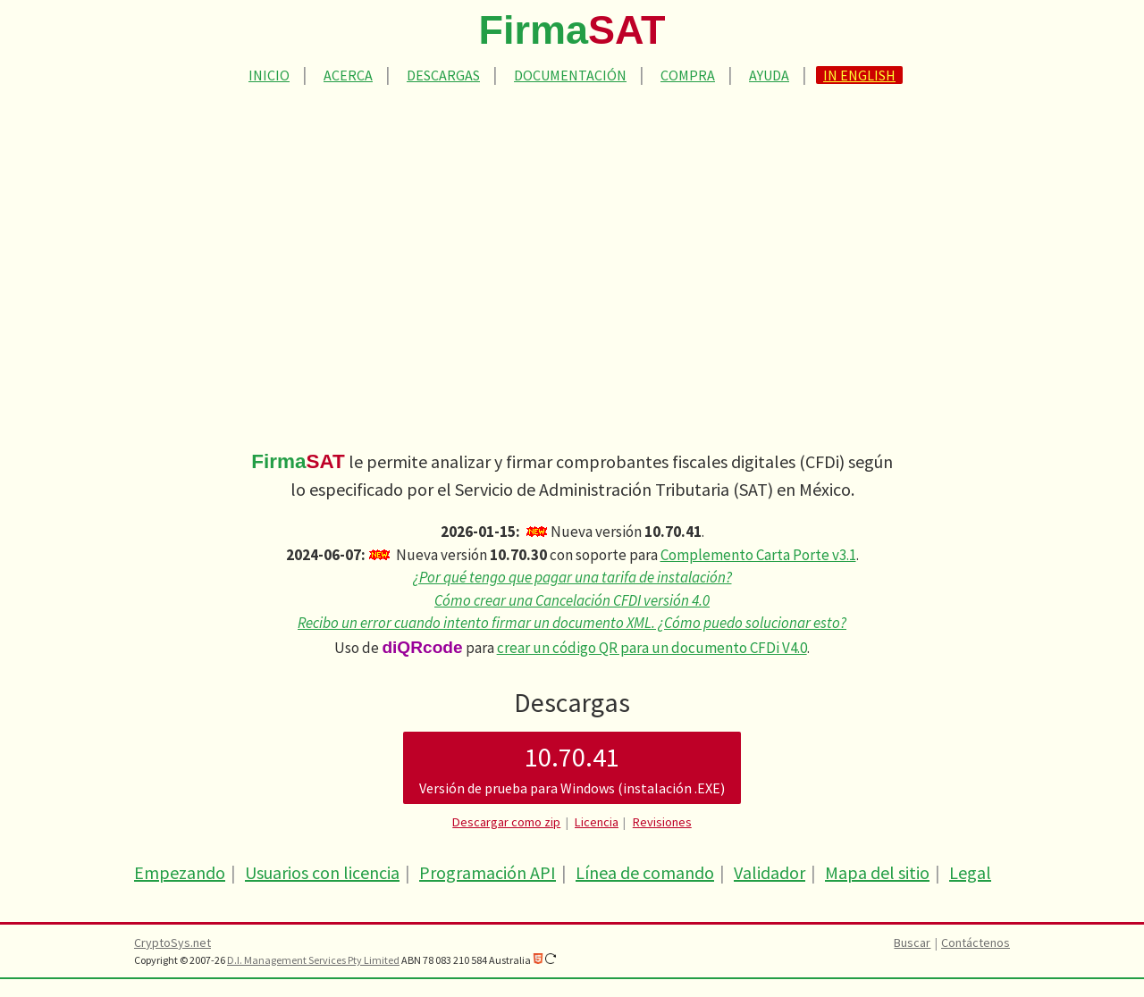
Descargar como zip (506, 822)
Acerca (348, 75)
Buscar (912, 942)
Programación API (487, 872)
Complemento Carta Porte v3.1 (758, 555)
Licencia (596, 822)
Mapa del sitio (877, 872)
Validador (769, 872)
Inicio (269, 75)
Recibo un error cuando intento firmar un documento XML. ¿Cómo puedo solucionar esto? (572, 623)
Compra (687, 75)
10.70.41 (572, 769)
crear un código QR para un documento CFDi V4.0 (652, 648)
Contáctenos (975, 942)
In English (859, 75)
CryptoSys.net (172, 942)
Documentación (570, 75)
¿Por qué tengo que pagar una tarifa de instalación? (572, 577)
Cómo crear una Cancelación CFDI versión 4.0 (572, 600)
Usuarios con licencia (322, 872)
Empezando (179, 872)
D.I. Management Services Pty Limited (313, 960)
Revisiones (662, 822)
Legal (970, 872)
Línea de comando (645, 872)
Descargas (443, 75)
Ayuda (769, 75)
